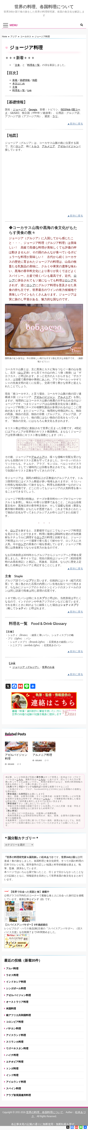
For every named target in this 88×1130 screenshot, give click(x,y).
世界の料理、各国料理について (44, 6)
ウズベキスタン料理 (17, 1048)
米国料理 (11, 1008)
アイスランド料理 (16, 1035)
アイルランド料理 (16, 1081)
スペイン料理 (13, 1088)
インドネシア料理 (16, 981)
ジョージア (19, 109)
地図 (34, 80)
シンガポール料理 (16, 988)
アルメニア (48, 146)
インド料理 (12, 1075)
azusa (11, 764)
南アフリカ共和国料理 (18, 1015)
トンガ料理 (12, 1068)
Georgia (33, 109)
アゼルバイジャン (68, 146)
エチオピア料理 (14, 1061)
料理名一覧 (33, 65)
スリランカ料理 (14, 1041)
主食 (17, 65)
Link (29, 90)
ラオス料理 (12, 975)
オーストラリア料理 (17, 1001)
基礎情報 (25, 80)
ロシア (19, 146)
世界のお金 (48, 667)
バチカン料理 (13, 1028)
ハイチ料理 (12, 1055)
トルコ (35, 146)
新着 (14, 80)
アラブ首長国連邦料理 (18, 1095)
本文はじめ (18, 83)
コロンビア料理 (14, 1021)
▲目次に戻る (75, 123)
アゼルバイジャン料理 (18, 995)
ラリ (55, 116)
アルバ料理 (12, 968)
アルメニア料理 (42, 754)
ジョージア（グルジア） (26, 667)
